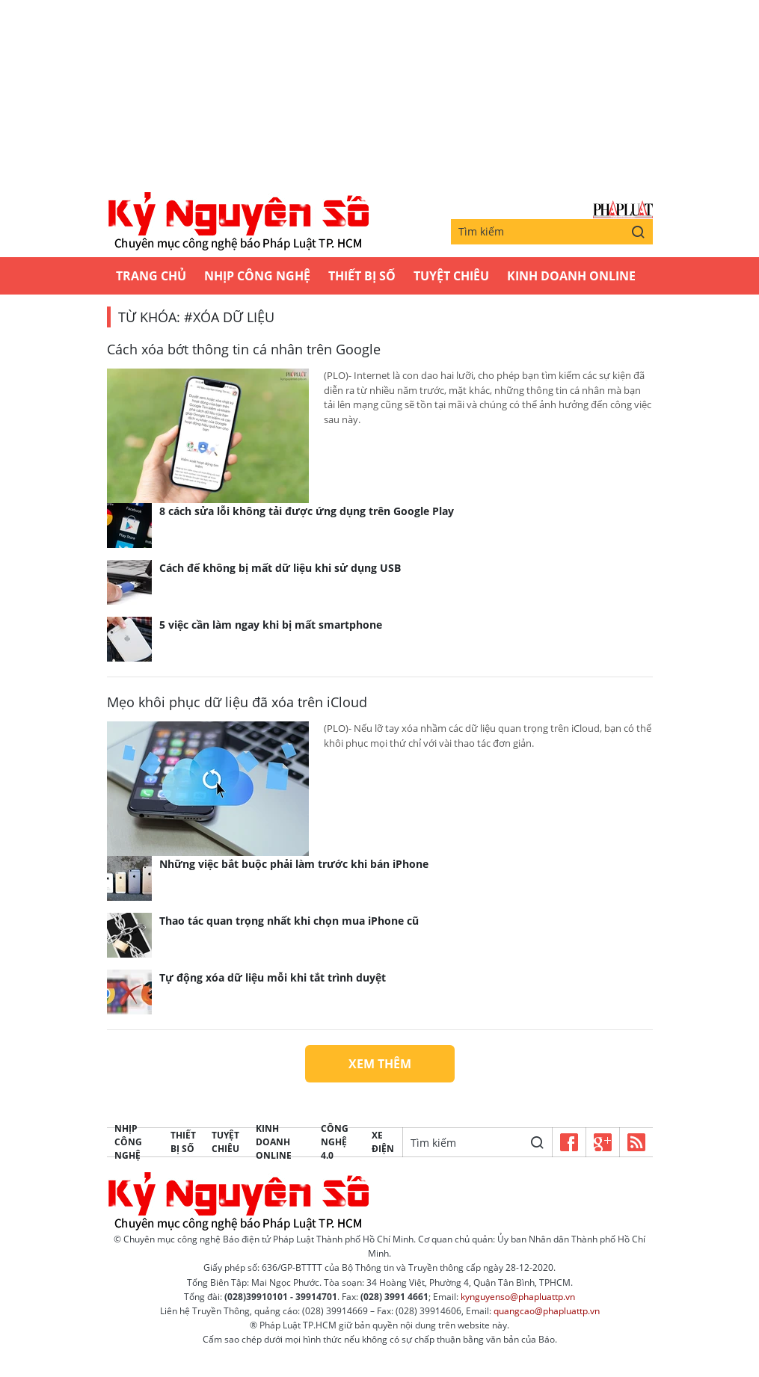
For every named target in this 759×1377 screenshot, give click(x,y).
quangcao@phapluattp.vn (547, 1310)
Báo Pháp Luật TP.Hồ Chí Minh (623, 209)
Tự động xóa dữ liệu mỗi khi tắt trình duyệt (272, 977)
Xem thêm (379, 1064)
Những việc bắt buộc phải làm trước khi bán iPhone (293, 864)
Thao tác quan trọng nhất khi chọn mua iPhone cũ (289, 921)
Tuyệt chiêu (451, 276)
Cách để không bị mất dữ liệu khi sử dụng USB (280, 568)
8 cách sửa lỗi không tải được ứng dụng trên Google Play (306, 511)
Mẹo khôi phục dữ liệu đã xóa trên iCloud (237, 702)
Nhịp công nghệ (257, 276)
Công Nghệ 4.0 (334, 1142)
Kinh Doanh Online (571, 276)
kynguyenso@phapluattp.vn (518, 1296)
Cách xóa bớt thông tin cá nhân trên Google (244, 349)
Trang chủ (151, 276)
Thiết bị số (362, 276)
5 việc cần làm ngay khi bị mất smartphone (270, 624)
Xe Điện (383, 1142)
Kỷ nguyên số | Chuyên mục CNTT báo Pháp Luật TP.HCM (238, 222)
